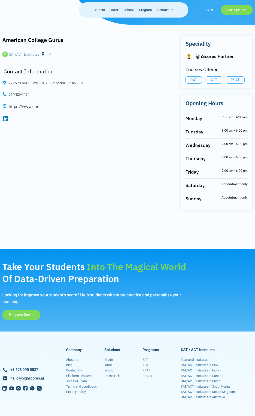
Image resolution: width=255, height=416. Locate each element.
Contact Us (165, 10)
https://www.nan (24, 106)
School (129, 10)
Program (145, 10)
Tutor (114, 10)
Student (99, 10)
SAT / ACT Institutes (198, 350)
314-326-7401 (19, 94)
